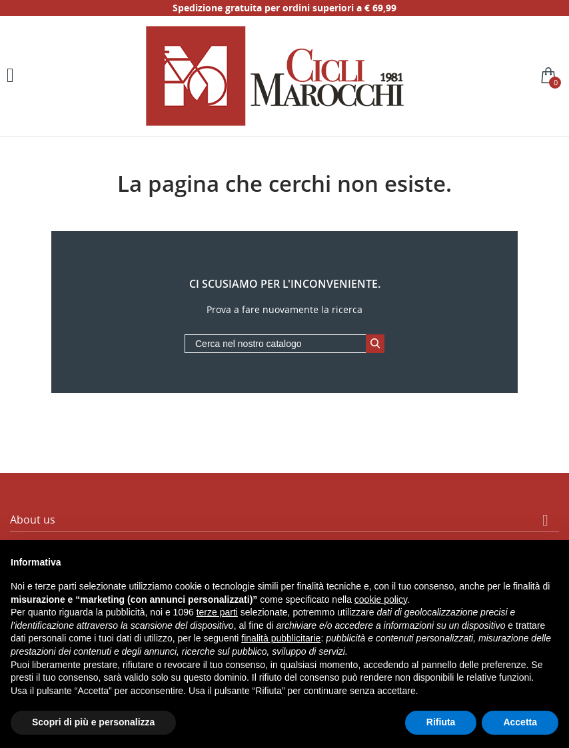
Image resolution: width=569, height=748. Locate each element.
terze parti (217, 612)
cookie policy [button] (380, 599)
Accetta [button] (520, 722)
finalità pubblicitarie (280, 638)
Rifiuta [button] (441, 722)
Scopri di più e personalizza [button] (93, 722)
